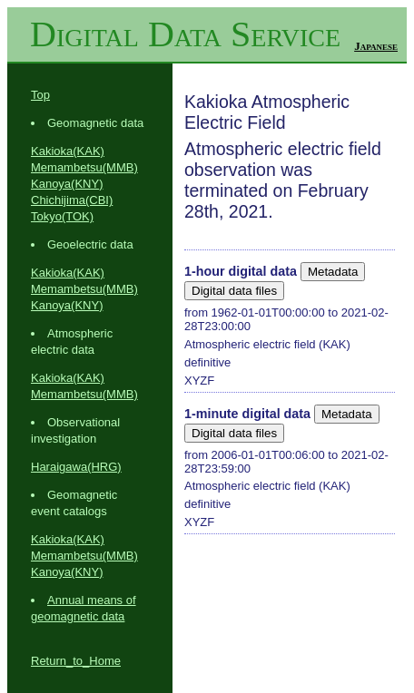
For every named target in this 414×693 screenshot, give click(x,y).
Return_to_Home (76, 661)
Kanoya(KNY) (67, 183)
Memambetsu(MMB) (84, 167)
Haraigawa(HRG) (76, 466)
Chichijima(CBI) (72, 200)
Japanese (376, 46)
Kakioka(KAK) (67, 151)
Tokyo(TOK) (62, 216)
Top (40, 95)
